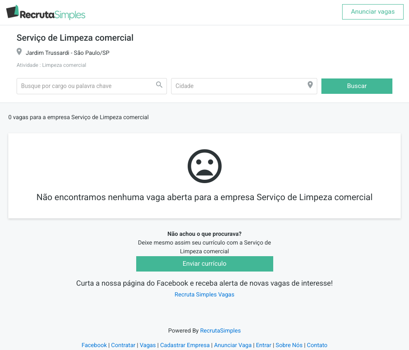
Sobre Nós (289, 345)
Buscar (357, 86)
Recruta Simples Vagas (205, 294)
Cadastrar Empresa (185, 345)
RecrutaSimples (220, 331)
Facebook (94, 345)
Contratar (123, 345)
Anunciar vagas (372, 11)
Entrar (263, 345)
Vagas (148, 345)
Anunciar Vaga (233, 345)
